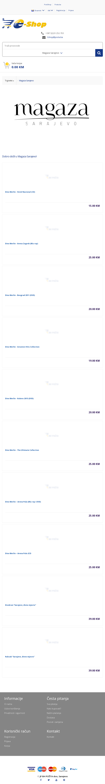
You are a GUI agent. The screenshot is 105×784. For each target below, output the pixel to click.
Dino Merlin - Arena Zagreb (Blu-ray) (21, 243)
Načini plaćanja (54, 713)
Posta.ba (58, 4)
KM (49, 10)
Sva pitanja (52, 704)
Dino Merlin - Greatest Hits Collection (22, 347)
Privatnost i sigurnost (14, 713)
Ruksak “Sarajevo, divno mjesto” (20, 656)
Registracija (60, 10)
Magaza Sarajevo (26, 80)
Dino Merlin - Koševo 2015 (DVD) (19, 398)
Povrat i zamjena (55, 722)
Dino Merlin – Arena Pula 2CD (18, 553)
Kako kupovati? (54, 708)
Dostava (51, 717)
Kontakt (50, 736)
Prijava (71, 10)
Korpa (7, 745)
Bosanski (37, 10)
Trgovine (8, 80)
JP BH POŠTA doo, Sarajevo (54, 776)
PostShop (47, 4)
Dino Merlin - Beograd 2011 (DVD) (20, 295)
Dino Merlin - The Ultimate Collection (22, 450)
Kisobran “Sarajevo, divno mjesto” (20, 605)
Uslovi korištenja (12, 708)
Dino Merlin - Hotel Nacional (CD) (20, 192)
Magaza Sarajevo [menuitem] (51, 52)
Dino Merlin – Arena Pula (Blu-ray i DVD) (23, 502)
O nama (8, 704)
